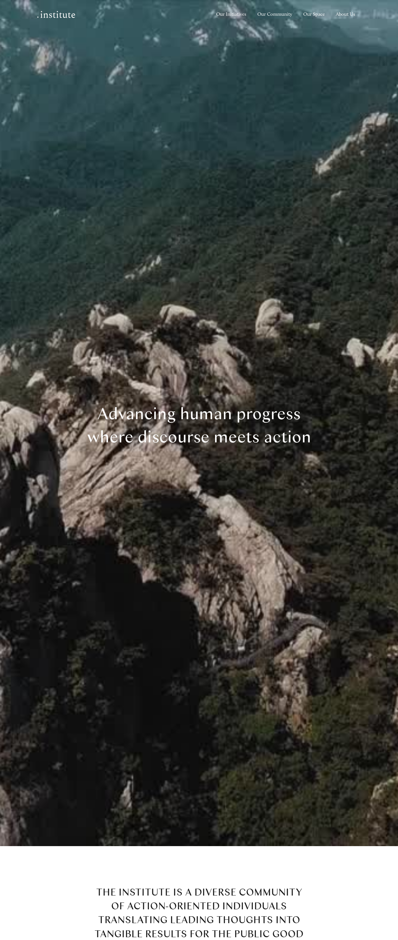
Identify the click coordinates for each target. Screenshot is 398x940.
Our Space (314, 14)
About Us (345, 14)
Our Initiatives (231, 14)
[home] (56, 14)
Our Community (274, 14)
